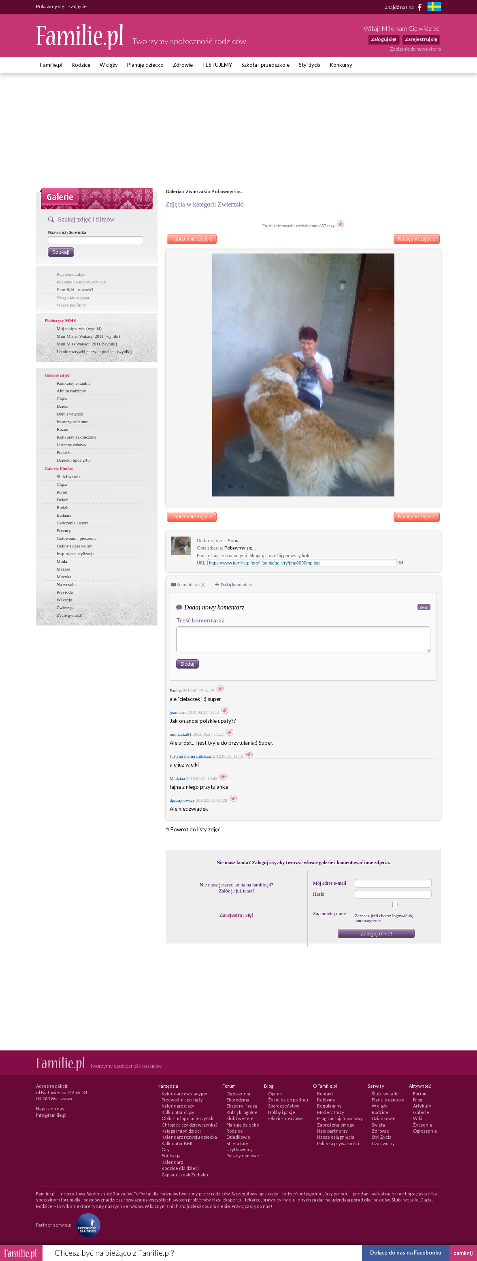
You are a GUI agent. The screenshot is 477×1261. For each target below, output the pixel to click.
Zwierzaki (196, 191)
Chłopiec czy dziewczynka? (189, 1124)
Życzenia (422, 1124)
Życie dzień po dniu (288, 1099)
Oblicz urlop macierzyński (188, 1118)
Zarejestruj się (421, 39)
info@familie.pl (51, 1115)
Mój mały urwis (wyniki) (79, 328)
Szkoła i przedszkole (265, 65)
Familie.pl (51, 65)
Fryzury (64, 530)
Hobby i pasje (281, 1112)
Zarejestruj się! (236, 915)
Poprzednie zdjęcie (191, 239)
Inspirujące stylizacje (75, 553)
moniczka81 (181, 734)
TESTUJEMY (217, 65)
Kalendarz (172, 1162)
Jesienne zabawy (72, 444)
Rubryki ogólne (242, 1112)
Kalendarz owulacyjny (184, 1093)
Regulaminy (329, 1105)
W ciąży (109, 65)
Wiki (417, 1118)
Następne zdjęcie (416, 239)
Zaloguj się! (383, 39)
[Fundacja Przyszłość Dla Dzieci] (86, 1224)
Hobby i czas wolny (74, 545)
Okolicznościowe (285, 1118)
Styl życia (310, 65)
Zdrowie (183, 65)
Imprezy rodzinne (72, 421)
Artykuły (422, 1105)
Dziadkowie (238, 1137)
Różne (62, 429)
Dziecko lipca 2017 (74, 460)
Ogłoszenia (238, 1093)
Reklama (326, 1099)
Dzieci (62, 406)
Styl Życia (382, 1137)
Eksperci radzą (241, 1105)
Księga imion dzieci (181, 1130)
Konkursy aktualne (73, 383)
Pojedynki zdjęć (71, 274)
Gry (166, 1149)
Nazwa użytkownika (67, 232)
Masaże (63, 569)
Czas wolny (383, 1143)
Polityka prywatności (338, 1143)
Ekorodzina (237, 1099)
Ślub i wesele (69, 476)
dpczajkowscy (182, 800)
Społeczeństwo (283, 1105)
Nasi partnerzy (332, 1130)
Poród (62, 492)
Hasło (318, 894)
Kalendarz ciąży (178, 1105)
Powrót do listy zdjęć (195, 829)
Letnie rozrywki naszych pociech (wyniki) (94, 351)
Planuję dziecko (145, 65)
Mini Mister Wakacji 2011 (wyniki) (88, 336)
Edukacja (171, 1155)
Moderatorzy (330, 1112)
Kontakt (325, 1093)
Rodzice (81, 65)
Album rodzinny (71, 390)
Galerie (421, 1112)
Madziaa (177, 778)
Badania (64, 515)
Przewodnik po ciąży (182, 1099)
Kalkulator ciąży (178, 1112)
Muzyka (64, 576)
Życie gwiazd (69, 615)
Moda (62, 561)
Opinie (275, 1093)
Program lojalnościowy (340, 1118)
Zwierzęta (66, 607)
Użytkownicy (239, 1149)
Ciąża (62, 398)
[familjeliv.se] (434, 7)
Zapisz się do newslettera (415, 49)
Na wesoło (66, 584)
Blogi (418, 1099)
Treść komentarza (200, 620)
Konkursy (341, 65)
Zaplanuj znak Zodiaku (185, 1174)
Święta (378, 1124)
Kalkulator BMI (177, 1143)
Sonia (234, 540)
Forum (419, 1093)
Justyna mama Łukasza (190, 756)
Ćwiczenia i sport (72, 522)
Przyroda (65, 592)
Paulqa (176, 690)
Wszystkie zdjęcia (73, 297)
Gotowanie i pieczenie (76, 538)
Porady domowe (242, 1155)
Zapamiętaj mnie (329, 913)
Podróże (64, 452)
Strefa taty (237, 1143)
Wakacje (64, 599)
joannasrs (178, 712)
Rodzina (64, 507)
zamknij (463, 1253)
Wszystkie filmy (71, 304)
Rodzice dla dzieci (180, 1168)
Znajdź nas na (405, 7)
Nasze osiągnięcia (335, 1137)
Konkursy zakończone (76, 437)
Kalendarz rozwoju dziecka (189, 1137)
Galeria (173, 191)
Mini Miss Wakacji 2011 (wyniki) (87, 343)
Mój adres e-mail (329, 883)
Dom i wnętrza (70, 413)
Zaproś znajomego (335, 1124)
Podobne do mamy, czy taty (81, 281)
